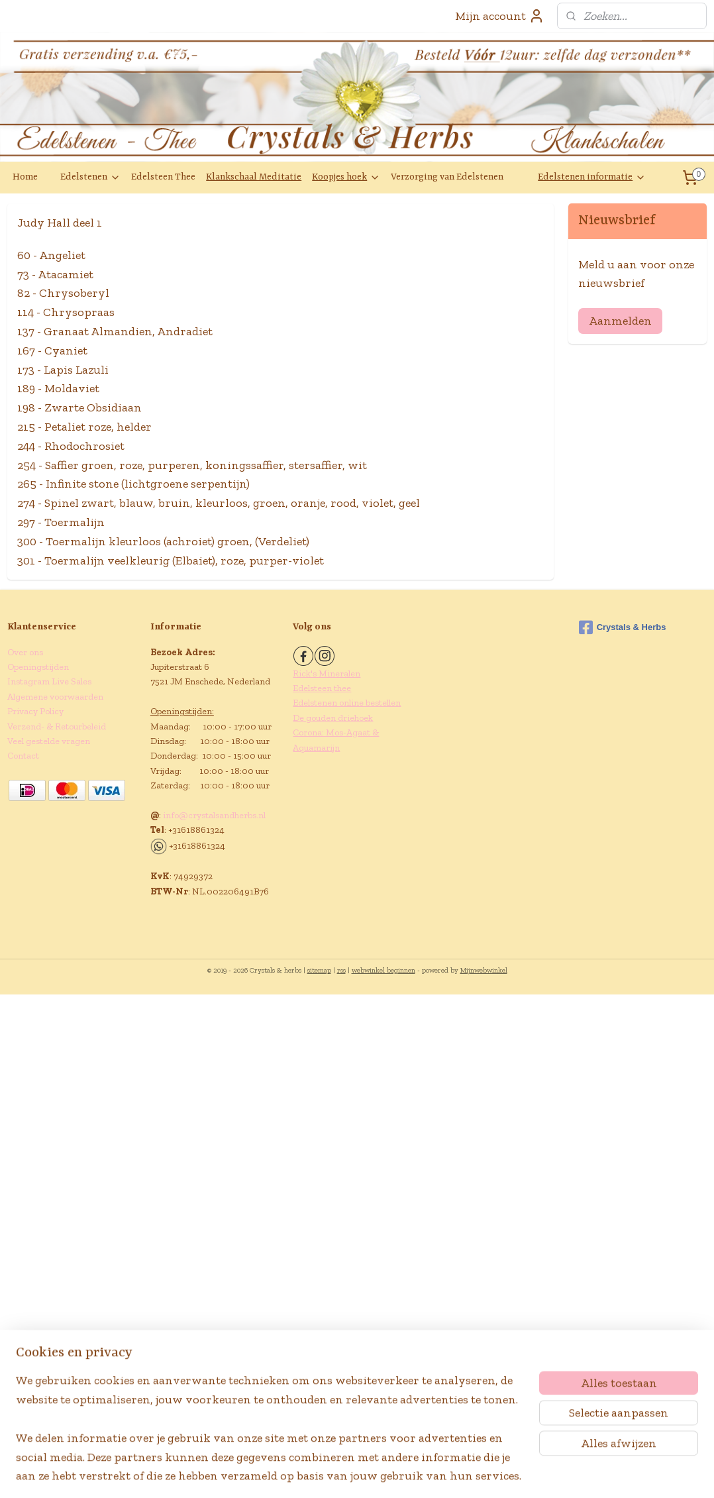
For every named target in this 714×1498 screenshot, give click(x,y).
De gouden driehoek (333, 717)
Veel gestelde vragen (48, 741)
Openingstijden (38, 666)
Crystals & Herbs (622, 627)
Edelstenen (90, 177)
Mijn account (499, 16)
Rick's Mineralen (326, 673)
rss (341, 970)
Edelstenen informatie (592, 177)
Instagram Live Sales (49, 681)
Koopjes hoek (346, 177)
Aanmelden (620, 320)
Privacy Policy (35, 711)
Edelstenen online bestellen (347, 702)
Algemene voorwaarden (55, 696)
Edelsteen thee (322, 688)
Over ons (25, 652)
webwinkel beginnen (383, 970)
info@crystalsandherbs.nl (214, 815)
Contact (23, 755)
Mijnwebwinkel (483, 970)
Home (25, 177)
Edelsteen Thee (163, 177)
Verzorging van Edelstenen (447, 177)
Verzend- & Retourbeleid (56, 726)
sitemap (319, 970)
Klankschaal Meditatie (253, 177)
